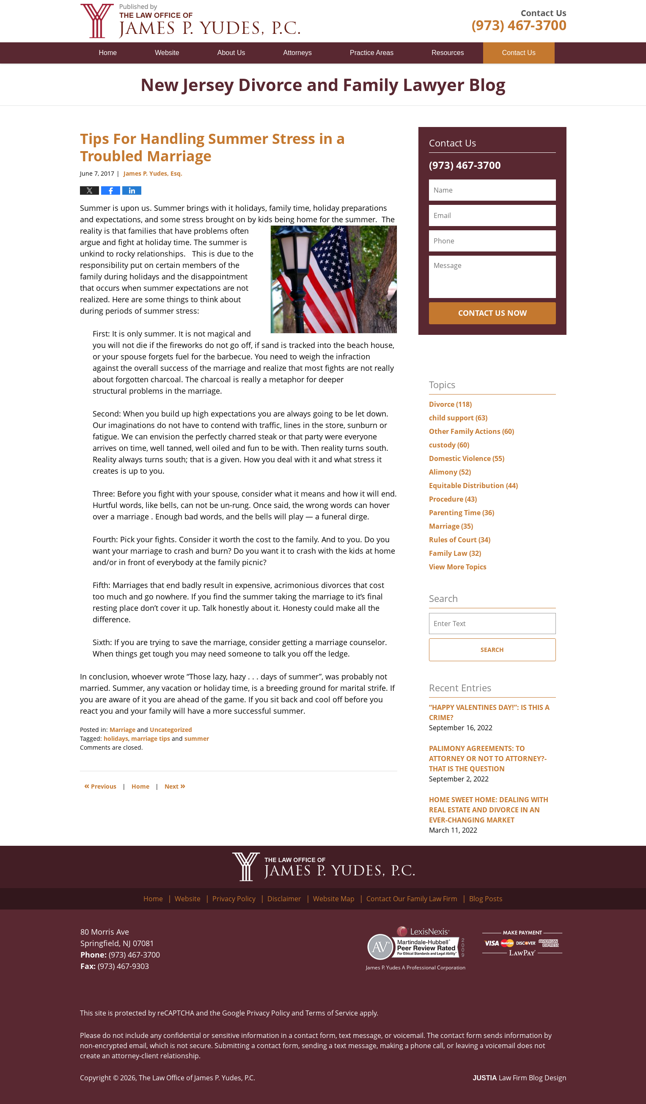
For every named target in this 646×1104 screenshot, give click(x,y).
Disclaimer (284, 898)
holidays (116, 738)
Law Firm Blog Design (519, 1077)
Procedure (453, 499)
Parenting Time (461, 512)
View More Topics (458, 566)
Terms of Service (331, 1013)
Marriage (122, 730)
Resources (448, 52)
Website (167, 52)
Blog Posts (486, 898)
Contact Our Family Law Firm (411, 898)
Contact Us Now (492, 313)
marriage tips (150, 738)
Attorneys (297, 52)
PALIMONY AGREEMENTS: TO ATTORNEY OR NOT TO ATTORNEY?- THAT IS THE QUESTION (488, 758)
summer (196, 738)
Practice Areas (371, 52)
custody (449, 445)
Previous (100, 785)
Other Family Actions (471, 431)
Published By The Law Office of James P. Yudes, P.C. (519, 21)
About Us (231, 52)
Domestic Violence (466, 458)
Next (175, 785)
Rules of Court (459, 539)
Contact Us (519, 52)
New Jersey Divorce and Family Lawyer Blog (190, 21)
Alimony (450, 472)
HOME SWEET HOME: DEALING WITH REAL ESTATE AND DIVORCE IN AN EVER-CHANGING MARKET (488, 810)
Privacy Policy (234, 898)
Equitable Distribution (473, 485)
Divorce (450, 404)
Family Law (455, 553)
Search (492, 650)
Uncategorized (171, 730)
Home (108, 52)
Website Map (334, 898)
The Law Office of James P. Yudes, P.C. (197, 1077)
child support (458, 417)
